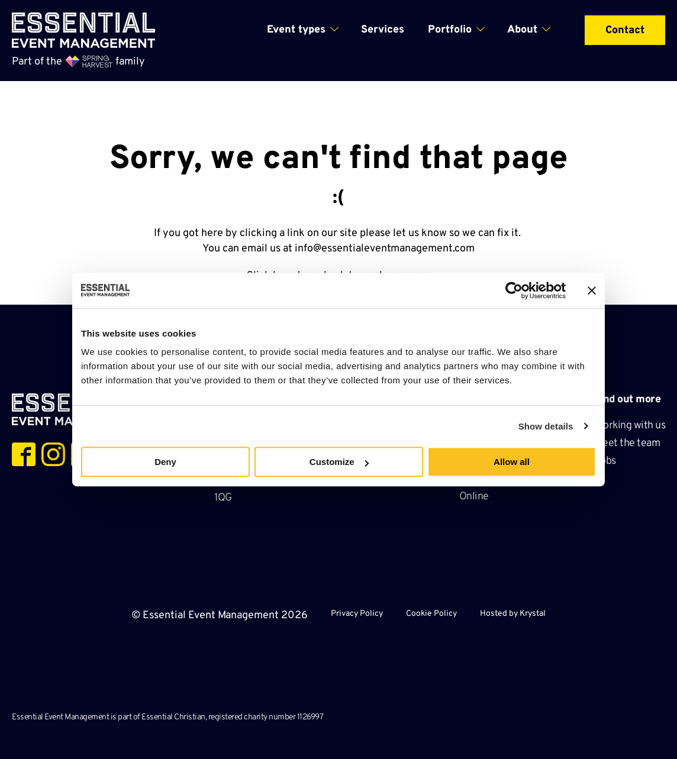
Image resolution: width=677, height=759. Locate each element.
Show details (545, 426)
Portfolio (450, 30)
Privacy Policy (357, 614)
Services (382, 30)
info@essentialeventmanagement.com (385, 249)
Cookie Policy (431, 614)
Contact (624, 30)
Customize (339, 462)
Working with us (630, 425)
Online (474, 496)
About (522, 30)
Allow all (512, 462)
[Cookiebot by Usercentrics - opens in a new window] (514, 290)
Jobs (605, 461)
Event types (296, 30)
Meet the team (628, 443)
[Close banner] (592, 290)
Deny (165, 462)
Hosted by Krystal (513, 614)
